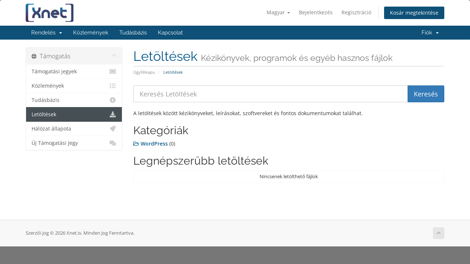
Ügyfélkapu (144, 72)
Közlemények (90, 32)
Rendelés (46, 32)
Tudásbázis (133, 32)
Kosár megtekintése (414, 12)
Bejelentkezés (316, 12)
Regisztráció (356, 12)
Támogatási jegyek (74, 71)
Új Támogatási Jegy (74, 143)
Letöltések (74, 114)
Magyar (278, 12)
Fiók (430, 32)
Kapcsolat (170, 32)
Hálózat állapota (74, 128)
